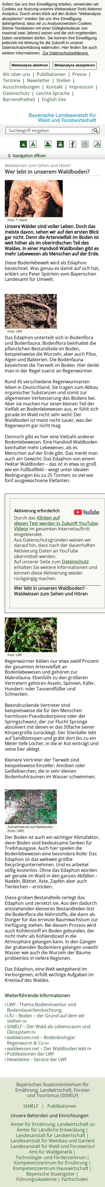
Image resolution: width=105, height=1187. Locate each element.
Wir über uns (16, 74)
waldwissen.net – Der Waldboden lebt (49, 1048)
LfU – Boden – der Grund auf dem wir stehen (46, 1018)
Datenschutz (16, 93)
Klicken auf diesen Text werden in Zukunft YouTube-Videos (56, 523)
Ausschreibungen (21, 87)
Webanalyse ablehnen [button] (29, 65)
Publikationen (51, 74)
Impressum (81, 87)
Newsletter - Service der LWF (37, 1059)
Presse (79, 74)
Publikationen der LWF (30, 1054)
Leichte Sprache (53, 93)
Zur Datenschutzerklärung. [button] (66, 53)
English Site (54, 99)
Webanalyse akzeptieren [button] (74, 65)
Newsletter (38, 80)
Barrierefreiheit (19, 99)
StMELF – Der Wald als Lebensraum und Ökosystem (48, 1029)
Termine (11, 80)
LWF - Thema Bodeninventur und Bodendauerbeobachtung (41, 1007)
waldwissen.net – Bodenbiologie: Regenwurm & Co (41, 1040)
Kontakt (54, 87)
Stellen (63, 80)
